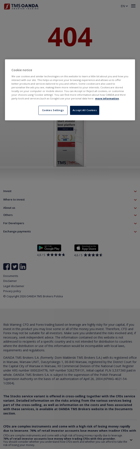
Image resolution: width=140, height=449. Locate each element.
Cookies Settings (53, 110)
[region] (70, 89)
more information (107, 98)
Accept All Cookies (85, 110)
